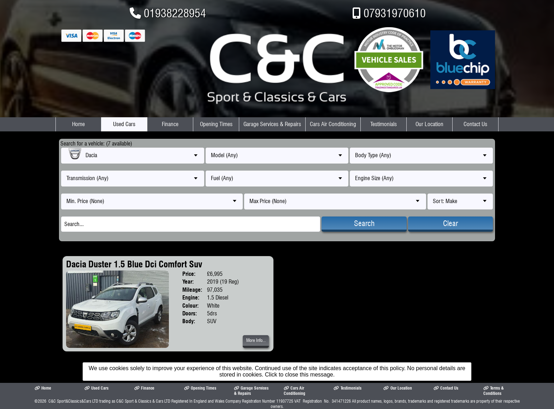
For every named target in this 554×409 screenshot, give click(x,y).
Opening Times (216, 124)
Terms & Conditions (493, 390)
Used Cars (124, 124)
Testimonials (383, 124)
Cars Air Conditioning (333, 124)
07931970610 (395, 13)
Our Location (429, 124)
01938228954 (175, 13)
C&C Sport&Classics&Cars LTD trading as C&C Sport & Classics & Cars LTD (109, 401)
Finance (170, 124)
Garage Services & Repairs (272, 124)
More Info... (256, 340)
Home (78, 124)
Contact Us (475, 124)
